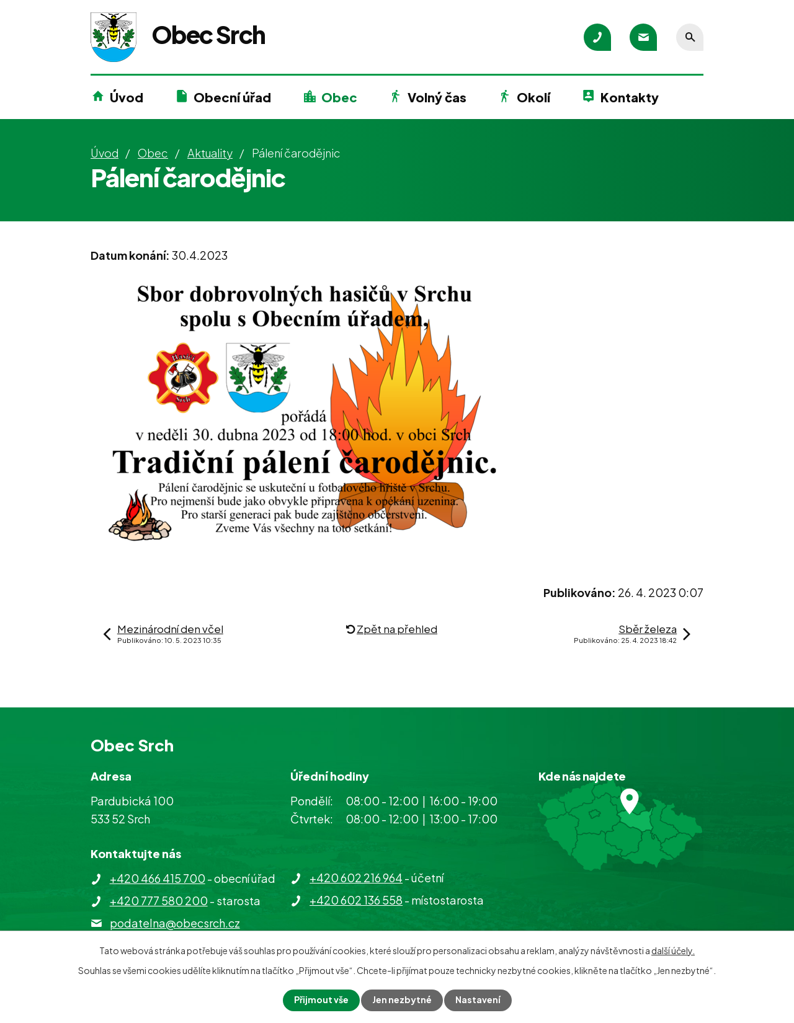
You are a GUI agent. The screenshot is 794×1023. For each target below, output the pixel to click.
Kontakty (629, 97)
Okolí (533, 97)
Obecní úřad (232, 97)
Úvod (126, 97)
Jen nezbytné (402, 1000)
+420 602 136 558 (356, 900)
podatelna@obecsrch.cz (175, 923)
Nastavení (478, 1000)
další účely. (673, 950)
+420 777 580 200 (159, 900)
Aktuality (210, 153)
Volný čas (437, 97)
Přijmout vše (321, 1000)
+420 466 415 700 (157, 878)
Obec (339, 97)
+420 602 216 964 (356, 877)
